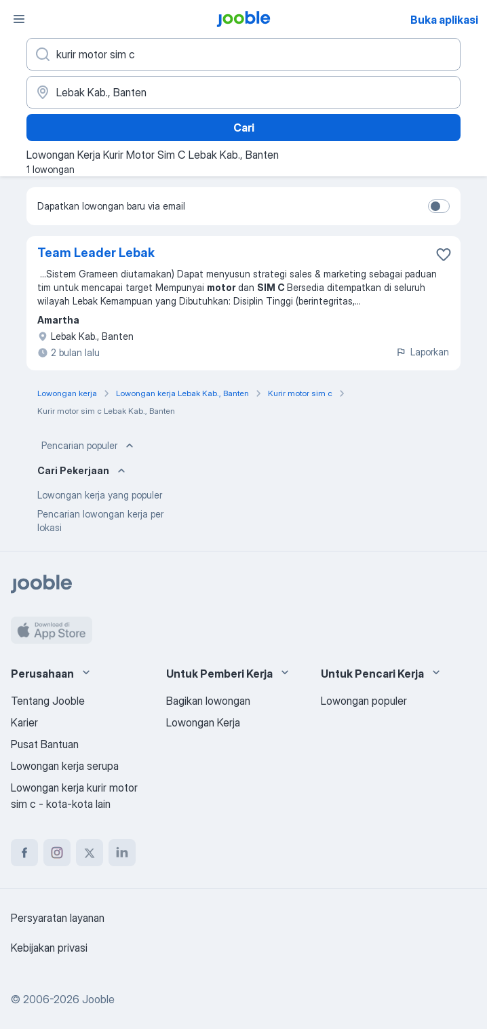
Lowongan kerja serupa (65, 766)
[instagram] (57, 852)
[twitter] (89, 852)
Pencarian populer (88, 445)
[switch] (439, 206)
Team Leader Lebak (96, 253)
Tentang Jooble (48, 700)
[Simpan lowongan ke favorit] (443, 254)
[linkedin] (122, 852)
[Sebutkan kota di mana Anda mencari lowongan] (243, 92)
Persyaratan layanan (57, 918)
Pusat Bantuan (45, 744)
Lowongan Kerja (203, 722)
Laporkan (422, 351)
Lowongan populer (364, 700)
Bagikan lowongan (208, 700)
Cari (243, 127)
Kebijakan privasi (49, 947)
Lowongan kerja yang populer (99, 495)
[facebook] (24, 852)
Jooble (98, 999)
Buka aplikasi (444, 19)
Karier (24, 722)
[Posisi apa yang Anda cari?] (243, 54)
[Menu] (19, 19)
